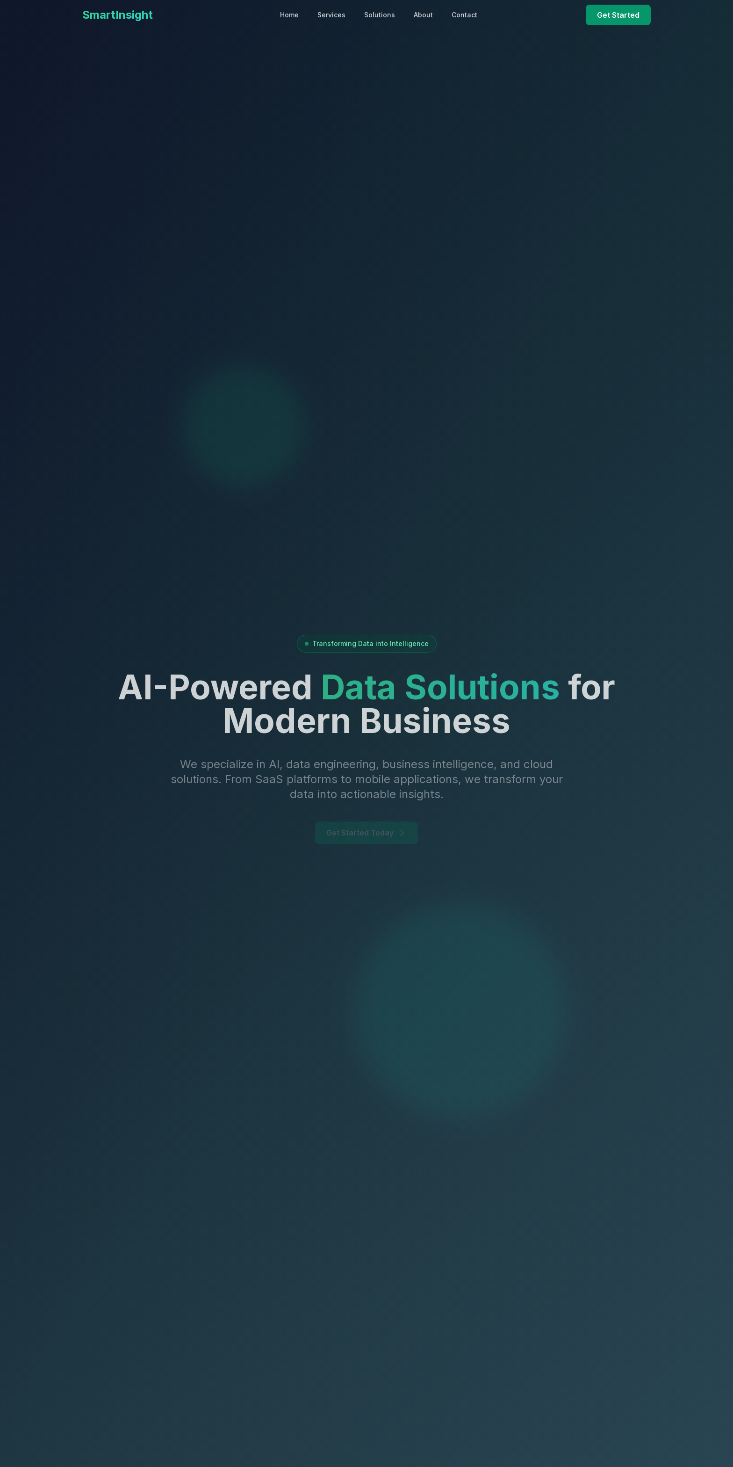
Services (331, 15)
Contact (464, 15)
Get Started (618, 15)
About (423, 15)
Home (289, 15)
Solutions (379, 15)
